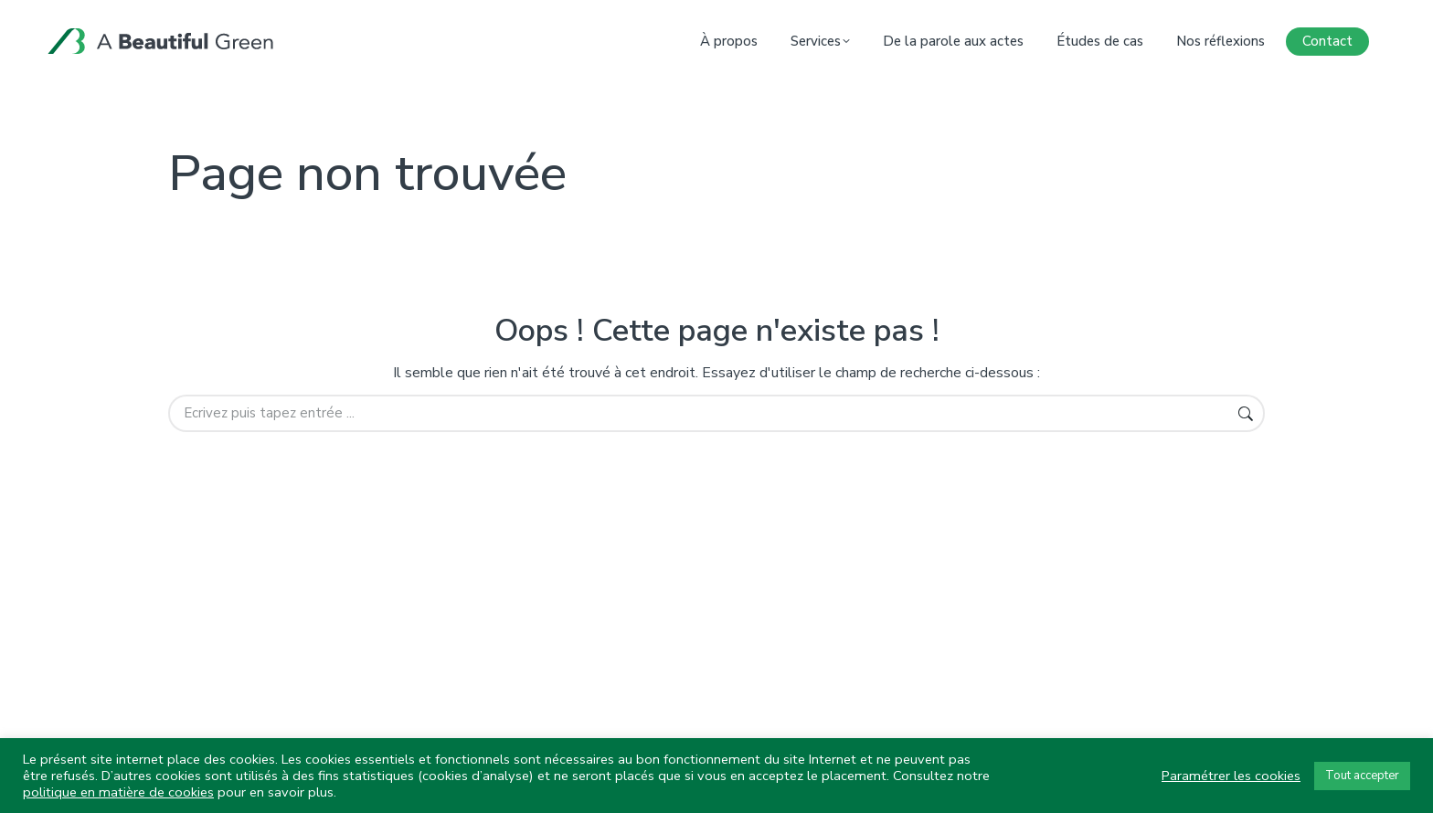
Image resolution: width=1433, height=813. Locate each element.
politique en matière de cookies (118, 792)
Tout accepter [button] (1362, 775)
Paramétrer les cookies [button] (1231, 775)
